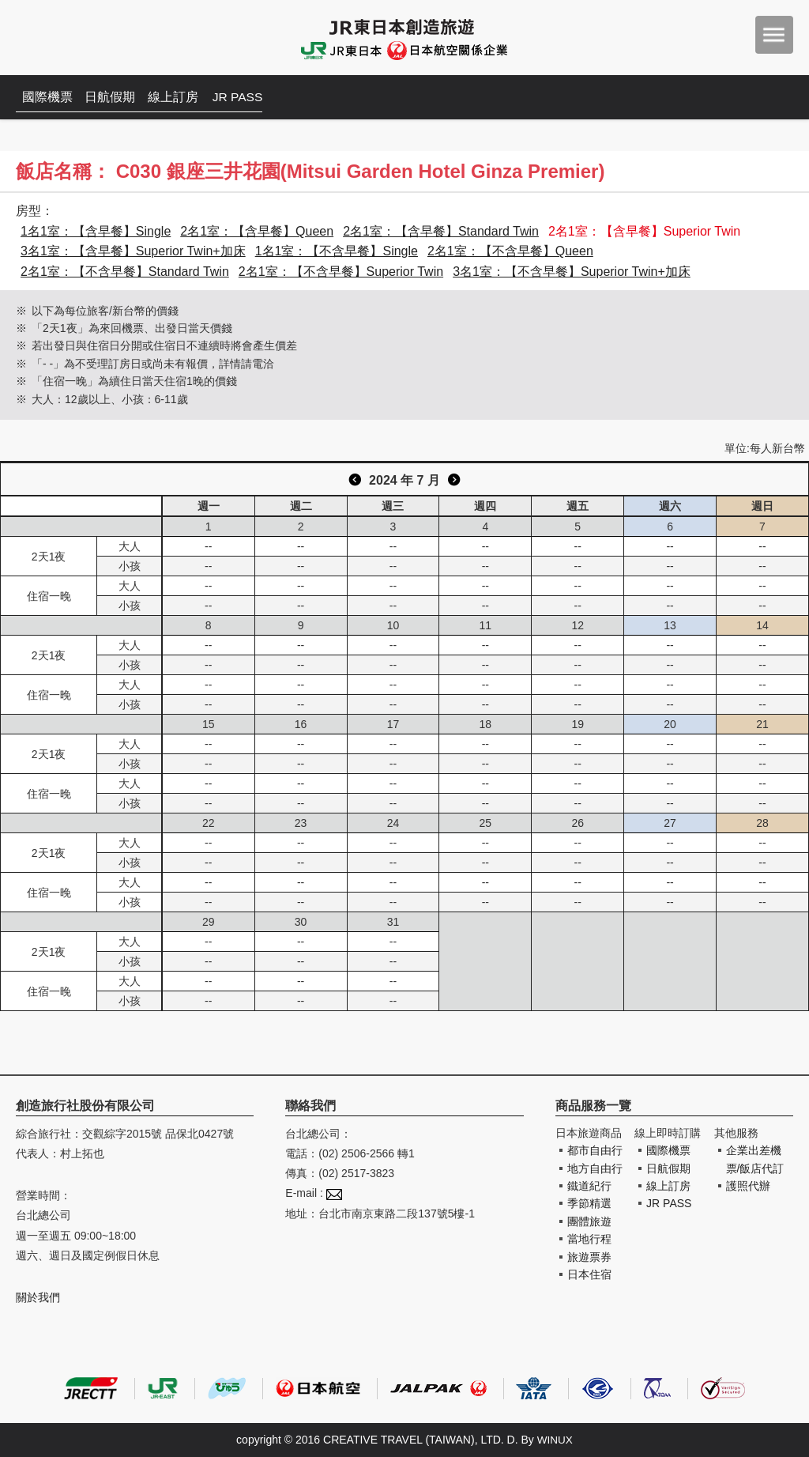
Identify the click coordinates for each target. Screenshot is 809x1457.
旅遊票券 (589, 1257)
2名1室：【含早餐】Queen (256, 231)
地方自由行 (595, 1168)
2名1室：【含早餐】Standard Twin (441, 231)
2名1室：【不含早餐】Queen (510, 251)
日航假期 (115, 97)
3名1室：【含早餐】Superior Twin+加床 (133, 251)
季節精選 (589, 1203)
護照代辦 (748, 1186)
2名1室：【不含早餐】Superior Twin (341, 271)
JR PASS (249, 97)
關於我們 (38, 1297)
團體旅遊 (589, 1221)
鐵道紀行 (589, 1186)
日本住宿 (589, 1274)
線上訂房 (181, 97)
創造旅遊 (63, 37)
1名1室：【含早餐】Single (96, 231)
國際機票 (49, 97)
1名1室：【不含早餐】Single (336, 251)
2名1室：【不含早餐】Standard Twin (125, 271)
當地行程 (589, 1238)
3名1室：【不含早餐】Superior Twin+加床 (571, 271)
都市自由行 (595, 1150)
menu (774, 35)
